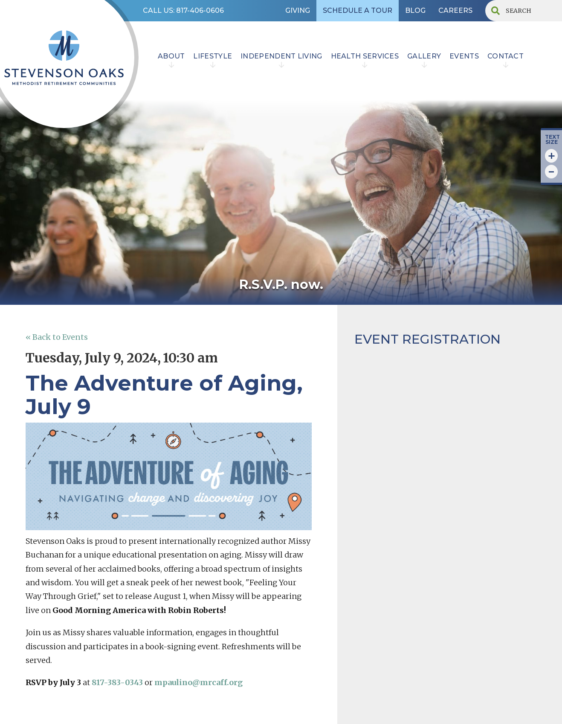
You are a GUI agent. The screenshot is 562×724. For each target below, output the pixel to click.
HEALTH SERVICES (365, 56)
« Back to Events (57, 337)
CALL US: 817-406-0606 (183, 10)
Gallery (424, 56)
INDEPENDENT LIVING (281, 56)
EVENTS (464, 56)
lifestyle (212, 56)
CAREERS (455, 10)
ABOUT (171, 56)
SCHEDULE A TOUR (357, 10)
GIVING (297, 10)
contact (505, 56)
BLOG (415, 10)
